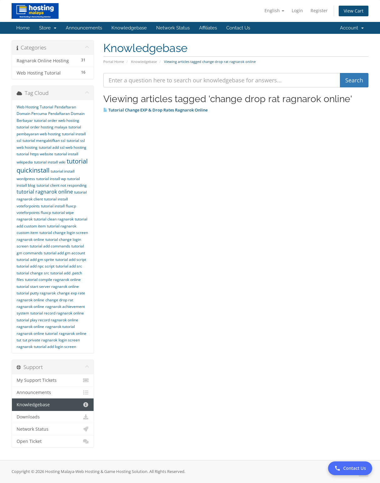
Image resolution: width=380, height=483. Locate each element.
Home (23, 28)
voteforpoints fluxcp (34, 212)
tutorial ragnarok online (45, 191)
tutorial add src (69, 266)
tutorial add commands (50, 246)
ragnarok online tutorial (37, 333)
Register (319, 10)
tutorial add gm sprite (35, 259)
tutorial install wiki (49, 162)
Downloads (53, 417)
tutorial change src (33, 273)
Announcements (84, 28)
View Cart (353, 11)
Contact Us (238, 28)
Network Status (173, 28)
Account (352, 28)
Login (297, 10)
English (274, 10)
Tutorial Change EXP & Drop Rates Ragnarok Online (155, 110)
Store (47, 28)
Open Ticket (53, 441)
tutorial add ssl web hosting (62, 147)
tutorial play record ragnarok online (47, 320)
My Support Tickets (53, 380)
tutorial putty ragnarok (36, 293)
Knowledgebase (129, 28)
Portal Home (113, 61)
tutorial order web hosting (56, 120)
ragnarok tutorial (60, 326)
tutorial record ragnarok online (57, 313)
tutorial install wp (51, 178)
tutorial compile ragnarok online (53, 279)
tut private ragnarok (40, 340)
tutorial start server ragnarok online (48, 286)
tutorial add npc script (35, 266)
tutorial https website (35, 154)
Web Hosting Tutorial (35, 107)
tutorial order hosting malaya (42, 127)
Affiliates (208, 28)
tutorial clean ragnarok (54, 219)
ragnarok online (30, 326)
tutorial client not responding (62, 185)
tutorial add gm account (64, 253)
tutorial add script (70, 259)
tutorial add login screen (55, 346)
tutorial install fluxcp (58, 206)
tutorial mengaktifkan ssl (44, 140)
